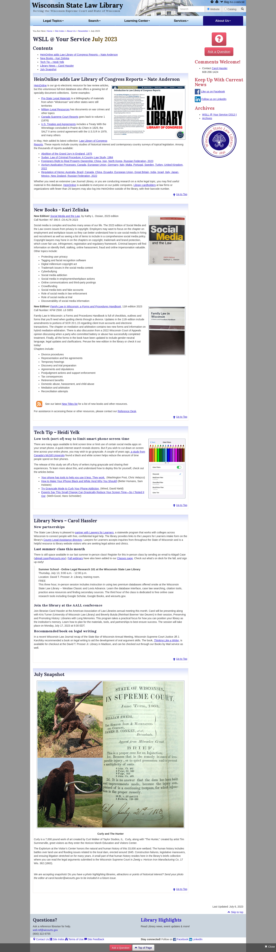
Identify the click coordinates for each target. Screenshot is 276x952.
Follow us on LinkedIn (213, 99)
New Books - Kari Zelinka (54, 58)
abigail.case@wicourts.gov (50, 558)
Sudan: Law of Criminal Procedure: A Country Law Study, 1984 (77, 157)
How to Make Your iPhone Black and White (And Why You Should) (79, 481)
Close (270, 946)
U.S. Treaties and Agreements (58, 124)
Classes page (125, 558)
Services (181, 21)
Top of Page (143, 947)
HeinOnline (40, 85)
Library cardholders (145, 185)
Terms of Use (74, 939)
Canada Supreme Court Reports (59, 116)
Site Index (59, 31)
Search (94, 21)
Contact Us (41, 939)
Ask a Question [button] (219, 52)
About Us (223, 21)
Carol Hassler (219, 68)
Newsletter (83, 31)
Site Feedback (94, 939)
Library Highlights (161, 920)
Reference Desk (127, 411)
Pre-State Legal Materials (56, 98)
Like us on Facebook (213, 91)
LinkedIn (196, 939)
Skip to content (232, 2)
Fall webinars (75, 558)
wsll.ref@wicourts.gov (45, 930)
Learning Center (137, 21)
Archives (207, 118)
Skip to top (235, 912)
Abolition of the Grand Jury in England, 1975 (66, 153)
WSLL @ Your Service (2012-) (219, 114)
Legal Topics (53, 21)
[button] (219, 39)
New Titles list (70, 403)
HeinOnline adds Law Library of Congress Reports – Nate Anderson (79, 54)
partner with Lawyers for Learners (94, 532)
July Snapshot (48, 69)
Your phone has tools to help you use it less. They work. (73, 477)
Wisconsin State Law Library (77, 5)
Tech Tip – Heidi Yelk (52, 62)
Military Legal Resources (55, 109)
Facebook (180, 939)
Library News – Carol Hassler (57, 65)
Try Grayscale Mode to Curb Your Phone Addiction (70, 488)
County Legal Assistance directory (62, 539)
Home (49, 31)
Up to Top (181, 194)
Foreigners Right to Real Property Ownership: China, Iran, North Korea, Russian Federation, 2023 (97, 161)
